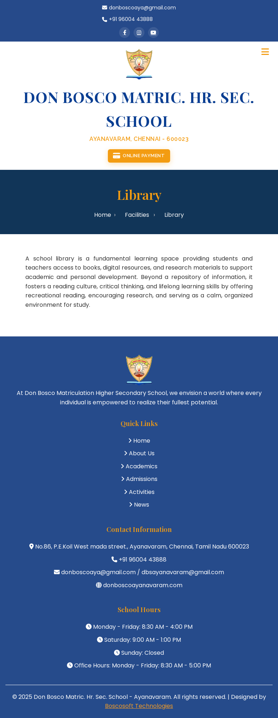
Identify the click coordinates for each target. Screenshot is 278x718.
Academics (141, 466)
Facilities (137, 215)
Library (174, 215)
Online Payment (139, 156)
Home (102, 215)
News (141, 504)
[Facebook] (124, 32)
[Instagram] (139, 32)
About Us (142, 453)
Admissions (141, 479)
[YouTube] (153, 32)
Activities (142, 492)
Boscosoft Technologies (139, 706)
